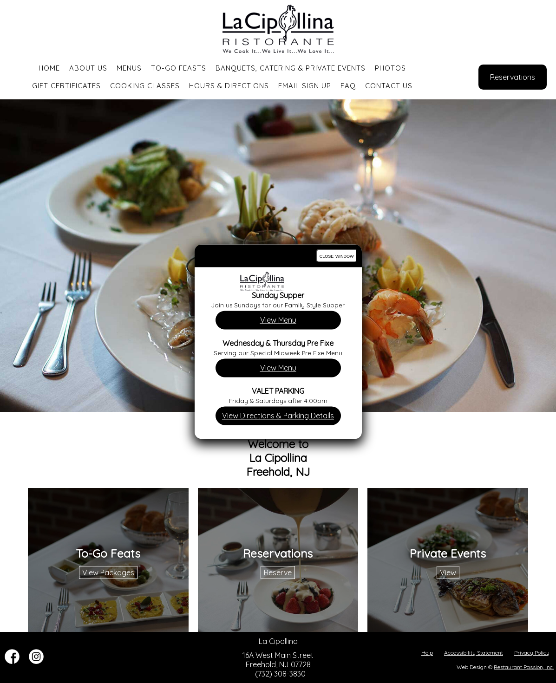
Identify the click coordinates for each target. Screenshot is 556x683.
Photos (390, 68)
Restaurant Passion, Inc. (524, 666)
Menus (129, 68)
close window (337, 255)
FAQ (348, 85)
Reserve (278, 572)
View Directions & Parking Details (278, 415)
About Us (88, 68)
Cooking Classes (145, 85)
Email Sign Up (304, 85)
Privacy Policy (531, 652)
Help (427, 652)
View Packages (108, 572)
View (448, 572)
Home (49, 68)
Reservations (512, 77)
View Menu (278, 320)
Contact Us (388, 85)
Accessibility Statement (473, 652)
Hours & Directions (229, 85)
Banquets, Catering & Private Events (291, 68)
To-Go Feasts (178, 68)
